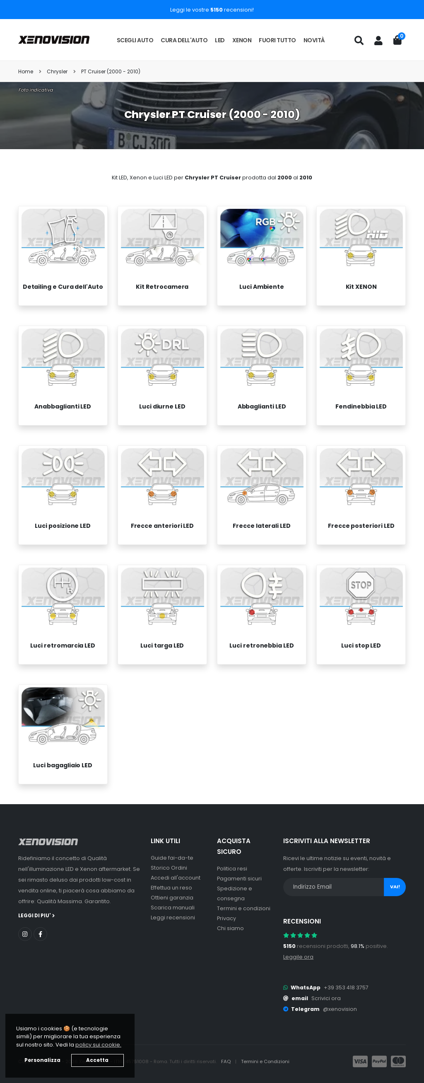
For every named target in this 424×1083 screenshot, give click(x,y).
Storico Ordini (169, 867)
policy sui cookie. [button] (98, 1045)
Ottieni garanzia (172, 897)
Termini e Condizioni (265, 1061)
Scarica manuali (173, 907)
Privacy (226, 918)
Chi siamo (230, 928)
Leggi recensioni (173, 917)
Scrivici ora (326, 998)
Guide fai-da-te (172, 857)
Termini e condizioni (243, 908)
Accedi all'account (175, 877)
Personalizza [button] (42, 1060)
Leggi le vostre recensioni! (212, 9)
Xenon (242, 40)
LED (220, 40)
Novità (314, 40)
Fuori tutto (277, 40)
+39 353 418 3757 (346, 987)
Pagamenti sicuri (239, 878)
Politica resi (232, 868)
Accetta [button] (97, 1060)
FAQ (226, 1061)
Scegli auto (135, 40)
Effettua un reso (171, 887)
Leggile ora (298, 956)
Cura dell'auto (184, 40)
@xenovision (340, 1009)
